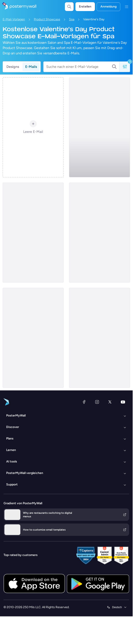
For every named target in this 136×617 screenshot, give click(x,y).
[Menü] (126, 6)
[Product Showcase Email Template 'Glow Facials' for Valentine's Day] (99, 338)
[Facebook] (84, 401)
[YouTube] (123, 401)
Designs (12, 67)
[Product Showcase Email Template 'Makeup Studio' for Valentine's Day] (99, 233)
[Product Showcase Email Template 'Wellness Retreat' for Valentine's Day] (33, 338)
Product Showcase (47, 19)
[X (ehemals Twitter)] (109, 401)
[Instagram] (97, 401)
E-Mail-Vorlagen (14, 19)
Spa (71, 19)
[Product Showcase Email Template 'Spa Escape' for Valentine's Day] (33, 233)
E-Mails (31, 67)
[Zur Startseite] (18, 6)
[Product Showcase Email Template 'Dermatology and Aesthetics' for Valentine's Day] (99, 127)
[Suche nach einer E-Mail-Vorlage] (79, 66)
